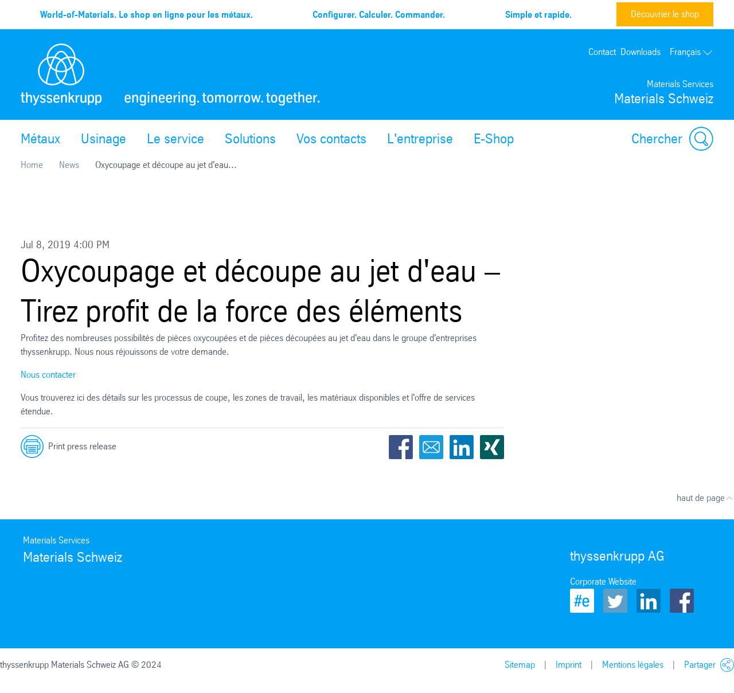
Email (431, 447)
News (69, 164)
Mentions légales (632, 664)
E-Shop (494, 139)
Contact (602, 51)
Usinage (103, 139)
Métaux (40, 139)
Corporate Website (603, 581)
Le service (175, 139)
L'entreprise (420, 139)
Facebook (401, 447)
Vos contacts (331, 139)
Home (32, 164)
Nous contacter (48, 374)
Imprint (568, 664)
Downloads (640, 51)
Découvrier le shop (665, 14)
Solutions (250, 139)
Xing (492, 447)
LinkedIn (462, 447)
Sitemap (520, 664)
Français (691, 51)
